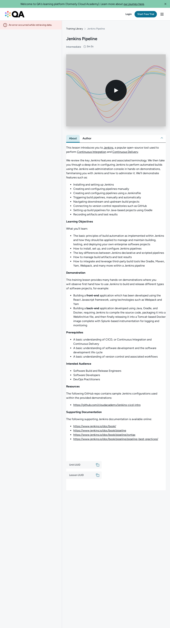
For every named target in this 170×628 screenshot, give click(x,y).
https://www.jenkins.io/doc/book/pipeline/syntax (104, 433)
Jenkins (108, 145)
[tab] (73, 136)
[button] (165, 3)
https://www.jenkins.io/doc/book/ (94, 424)
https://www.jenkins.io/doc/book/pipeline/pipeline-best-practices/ (115, 437)
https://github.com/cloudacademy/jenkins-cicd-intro (107, 403)
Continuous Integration (91, 150)
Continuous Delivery (125, 150)
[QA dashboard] (15, 14)
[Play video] (116, 88)
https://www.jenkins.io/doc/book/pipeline (99, 428)
